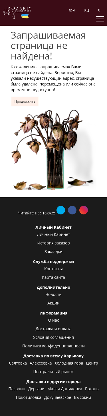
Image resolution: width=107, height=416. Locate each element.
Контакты (53, 268)
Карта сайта (53, 277)
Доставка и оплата (54, 328)
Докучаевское (57, 397)
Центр (92, 363)
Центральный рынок (53, 371)
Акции (53, 303)
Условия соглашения (53, 337)
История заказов (53, 243)
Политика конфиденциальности (53, 346)
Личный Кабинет (53, 234)
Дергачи (36, 388)
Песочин (16, 388)
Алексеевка (41, 363)
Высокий (82, 397)
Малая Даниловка (64, 388)
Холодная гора (69, 363)
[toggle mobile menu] (100, 18)
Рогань (92, 388)
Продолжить (25, 101)
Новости (53, 294)
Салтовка (18, 363)
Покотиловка (28, 397)
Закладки (53, 251)
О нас (53, 320)
